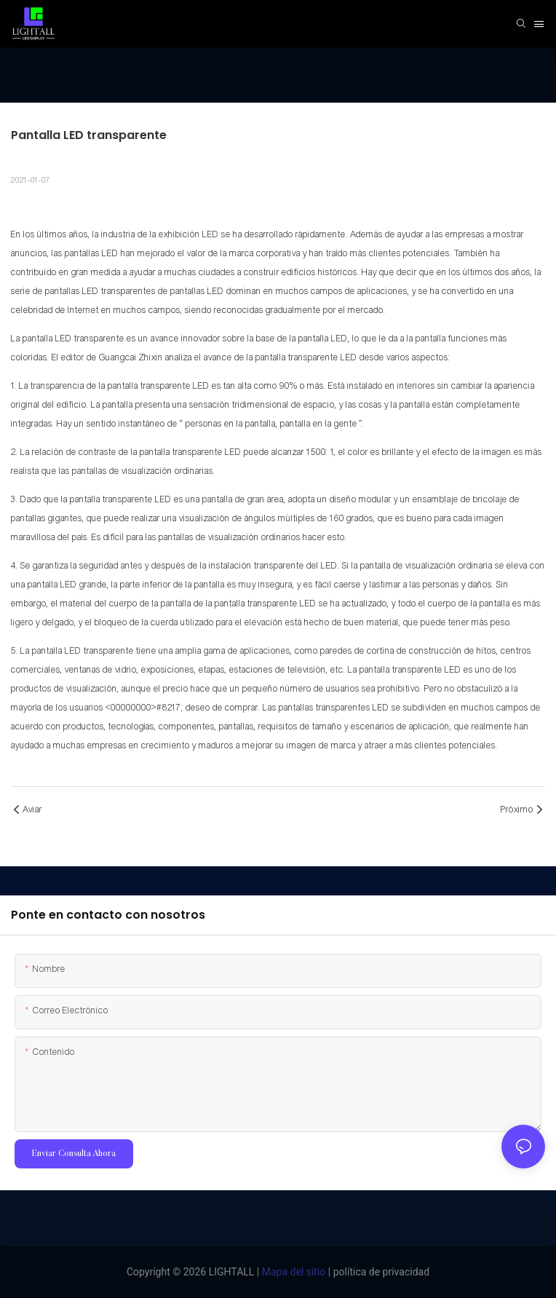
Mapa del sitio (292, 1272)
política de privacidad (379, 1272)
